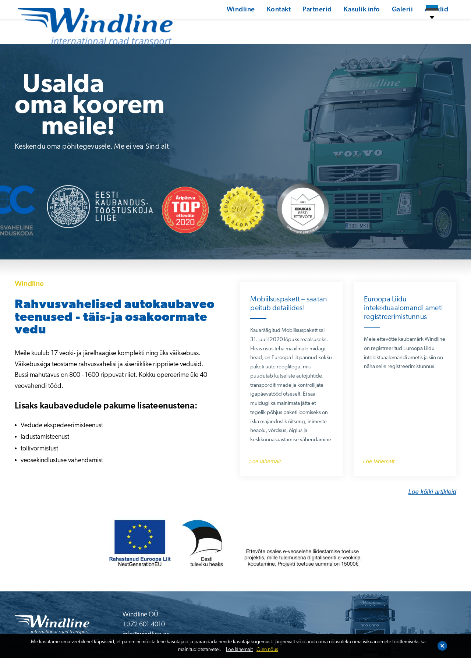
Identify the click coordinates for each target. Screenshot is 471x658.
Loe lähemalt (239, 649)
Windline (215, 23)
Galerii (378, 23)
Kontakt (254, 23)
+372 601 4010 (144, 624)
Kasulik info (337, 23)
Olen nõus (267, 649)
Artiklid (413, 23)
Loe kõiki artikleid (432, 491)
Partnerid (292, 23)
